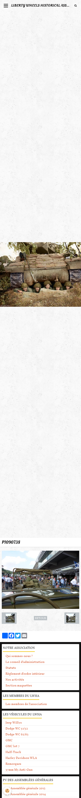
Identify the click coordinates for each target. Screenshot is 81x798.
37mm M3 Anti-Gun (19, 769)
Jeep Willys (14, 722)
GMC (9, 740)
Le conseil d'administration (25, 662)
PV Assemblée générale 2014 (26, 794)
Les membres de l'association (26, 704)
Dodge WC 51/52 (17, 728)
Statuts (11, 668)
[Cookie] (7, 791)
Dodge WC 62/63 (17, 734)
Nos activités (15, 679)
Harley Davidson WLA (21, 758)
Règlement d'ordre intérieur (25, 673)
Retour (40, 618)
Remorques (13, 764)
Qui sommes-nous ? (19, 656)
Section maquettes (19, 685)
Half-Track (13, 752)
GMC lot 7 (13, 746)
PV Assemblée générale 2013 (25, 788)
